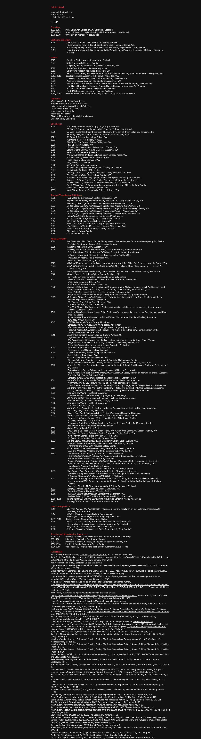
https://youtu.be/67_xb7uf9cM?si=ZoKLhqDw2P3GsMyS (141, 571)
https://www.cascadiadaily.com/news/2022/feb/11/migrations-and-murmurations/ (88, 601)
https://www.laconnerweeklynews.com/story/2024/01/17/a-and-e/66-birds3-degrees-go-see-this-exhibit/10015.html (104, 565)
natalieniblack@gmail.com (63, 17)
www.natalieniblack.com (62, 12)
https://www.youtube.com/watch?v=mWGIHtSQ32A (75, 619)
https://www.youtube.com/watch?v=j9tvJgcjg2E (102, 629)
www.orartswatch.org (143, 622)
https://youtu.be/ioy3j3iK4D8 (93, 555)
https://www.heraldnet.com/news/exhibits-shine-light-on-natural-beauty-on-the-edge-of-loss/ (94, 596)
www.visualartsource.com (74, 612)
